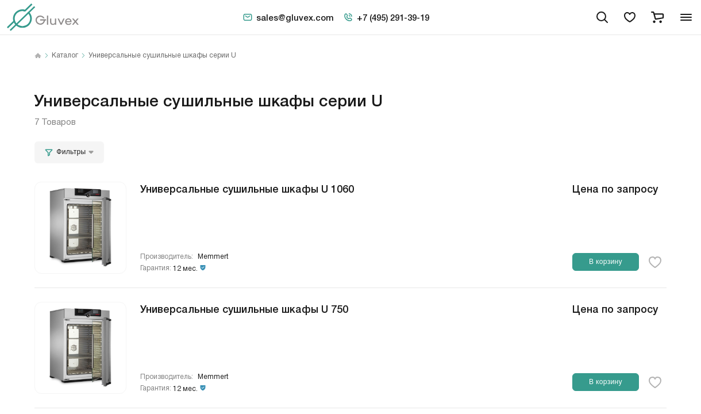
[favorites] (630, 17)
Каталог (65, 55)
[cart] (657, 17)
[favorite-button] (655, 262)
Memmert (213, 256)
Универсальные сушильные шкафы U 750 (244, 308)
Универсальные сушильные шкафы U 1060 (247, 188)
